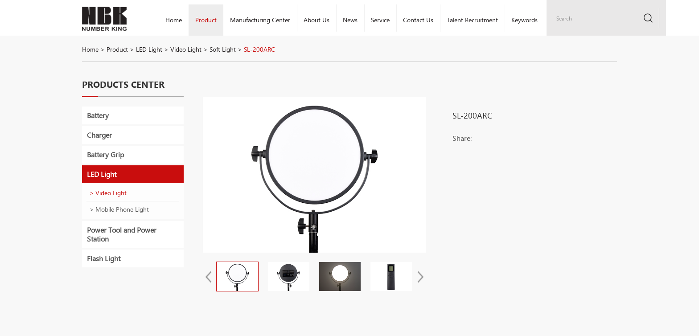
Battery (98, 115)
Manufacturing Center (260, 20)
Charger (99, 134)
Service (380, 20)
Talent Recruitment (472, 20)
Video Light (185, 49)
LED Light (149, 49)
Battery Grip (105, 154)
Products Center (123, 84)
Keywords (524, 20)
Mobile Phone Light (122, 209)
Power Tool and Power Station (121, 234)
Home (173, 20)
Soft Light (223, 49)
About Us (316, 20)
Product (206, 20)
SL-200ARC (259, 49)
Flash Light (103, 258)
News (350, 20)
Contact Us (418, 20)
